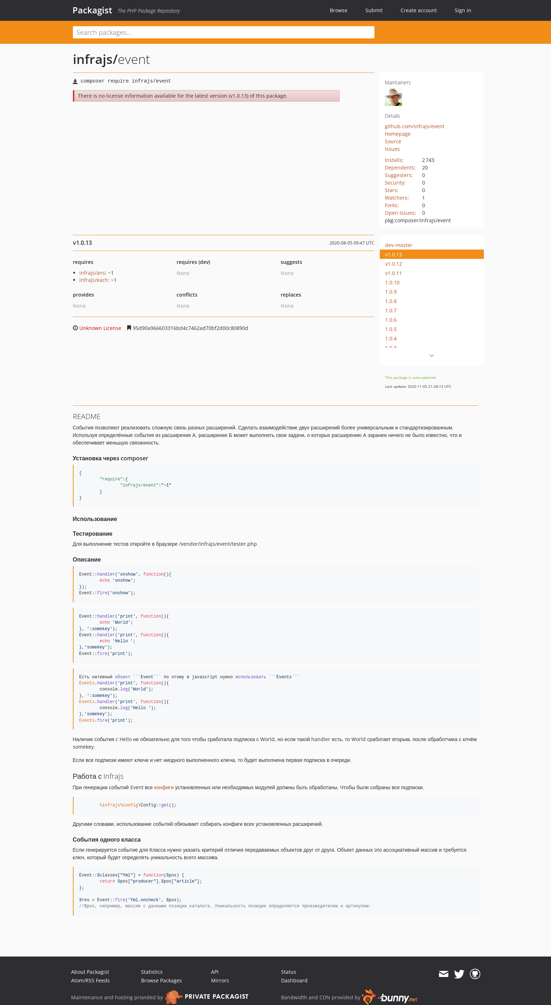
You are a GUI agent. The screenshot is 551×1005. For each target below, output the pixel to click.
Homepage (398, 133)
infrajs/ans (92, 272)
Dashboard (294, 980)
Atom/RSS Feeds (90, 980)
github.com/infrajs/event (414, 126)
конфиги (164, 787)
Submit (374, 10)
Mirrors (220, 980)
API (215, 971)
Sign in (463, 10)
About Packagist (90, 971)
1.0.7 (391, 310)
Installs (393, 160)
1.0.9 (391, 291)
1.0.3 (391, 347)
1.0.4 (391, 338)
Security (394, 182)
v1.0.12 (393, 263)
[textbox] (223, 32)
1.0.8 (391, 301)
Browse (338, 10)
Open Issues (400, 212)
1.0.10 (392, 282)
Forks (391, 205)
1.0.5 (391, 329)
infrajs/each (93, 279)
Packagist (92, 10)
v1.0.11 (393, 273)
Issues (392, 148)
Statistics (152, 971)
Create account (419, 10)
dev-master (398, 245)
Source (393, 141)
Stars (391, 190)
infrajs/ (95, 59)
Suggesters (398, 175)
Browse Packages (161, 980)
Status (288, 971)
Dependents (399, 167)
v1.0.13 (393, 254)
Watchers (396, 197)
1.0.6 (391, 319)
